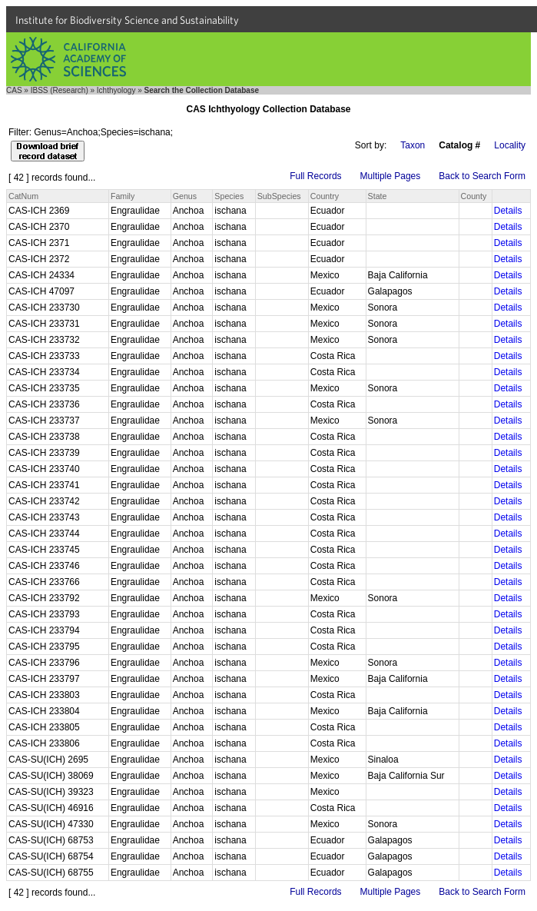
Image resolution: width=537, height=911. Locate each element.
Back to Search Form (482, 176)
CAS (14, 90)
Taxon (412, 145)
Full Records (315, 176)
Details (508, 210)
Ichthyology (116, 90)
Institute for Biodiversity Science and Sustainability (127, 20)
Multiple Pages (390, 176)
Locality (509, 145)
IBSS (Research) (59, 90)
